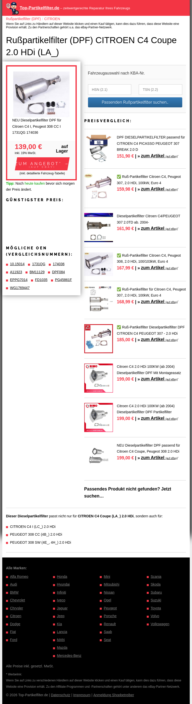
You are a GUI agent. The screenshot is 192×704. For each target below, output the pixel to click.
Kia (59, 624)
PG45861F (63, 280)
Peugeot (110, 608)
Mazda (62, 648)
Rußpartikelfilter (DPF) (23, 19)
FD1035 (41, 280)
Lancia (62, 632)
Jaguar (62, 608)
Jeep (60, 616)
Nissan (109, 592)
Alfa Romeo (19, 577)
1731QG (38, 264)
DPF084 (58, 272)
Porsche (110, 616)
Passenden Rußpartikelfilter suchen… (135, 102)
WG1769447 (20, 288)
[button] (42, 163)
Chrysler (16, 608)
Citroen (15, 616)
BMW (14, 592)
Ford (13, 640)
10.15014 (17, 264)
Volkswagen (160, 624)
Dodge (15, 624)
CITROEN (52, 19)
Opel (107, 600)
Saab (108, 632)
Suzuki (156, 600)
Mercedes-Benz (69, 656)
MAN (61, 640)
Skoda (156, 584)
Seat (107, 640)
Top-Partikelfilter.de (39, 8)
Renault (110, 624)
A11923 (16, 272)
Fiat (13, 632)
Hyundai (63, 584)
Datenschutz (60, 695)
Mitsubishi (111, 584)
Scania (156, 577)
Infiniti (61, 592)
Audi (13, 584)
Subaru (156, 592)
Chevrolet (17, 600)
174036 (58, 264)
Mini (107, 577)
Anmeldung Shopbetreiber (113, 695)
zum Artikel (159, 155)
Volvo (155, 616)
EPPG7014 (19, 280)
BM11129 (37, 272)
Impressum (81, 695)
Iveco (61, 600)
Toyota (156, 608)
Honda (62, 577)
